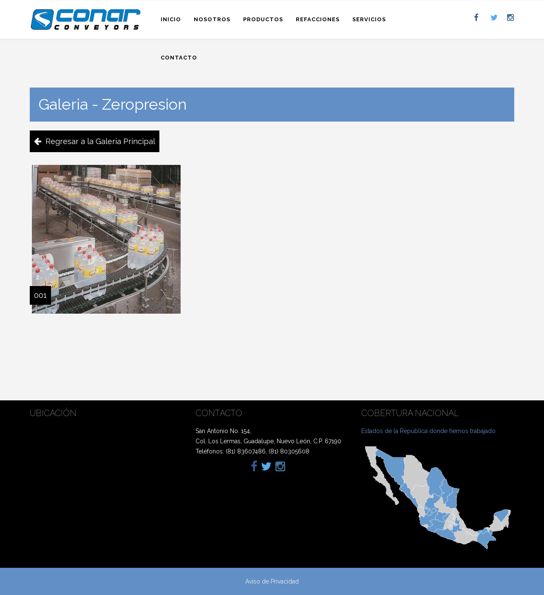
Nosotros (212, 19)
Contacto (179, 57)
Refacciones (318, 19)
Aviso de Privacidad (272, 581)
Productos (263, 19)
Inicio (171, 19)
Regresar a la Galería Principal (100, 141)
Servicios (369, 19)
